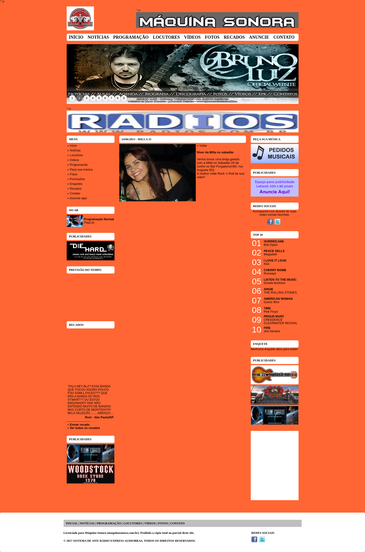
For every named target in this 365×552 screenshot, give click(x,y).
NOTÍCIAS (87, 523)
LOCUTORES (132, 523)
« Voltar (202, 145)
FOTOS (163, 523)
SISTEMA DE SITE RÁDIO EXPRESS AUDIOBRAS (107, 540)
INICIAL (72, 523)
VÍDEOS (150, 523)
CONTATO (177, 523)
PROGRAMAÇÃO (109, 523)
